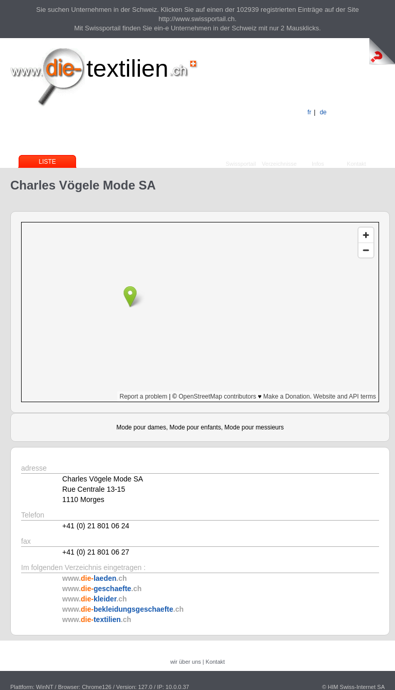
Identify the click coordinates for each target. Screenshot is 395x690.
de (323, 112)
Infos (318, 164)
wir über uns (185, 662)
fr (309, 112)
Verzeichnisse (279, 164)
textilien (127, 68)
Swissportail (241, 164)
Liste (47, 161)
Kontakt (356, 164)
